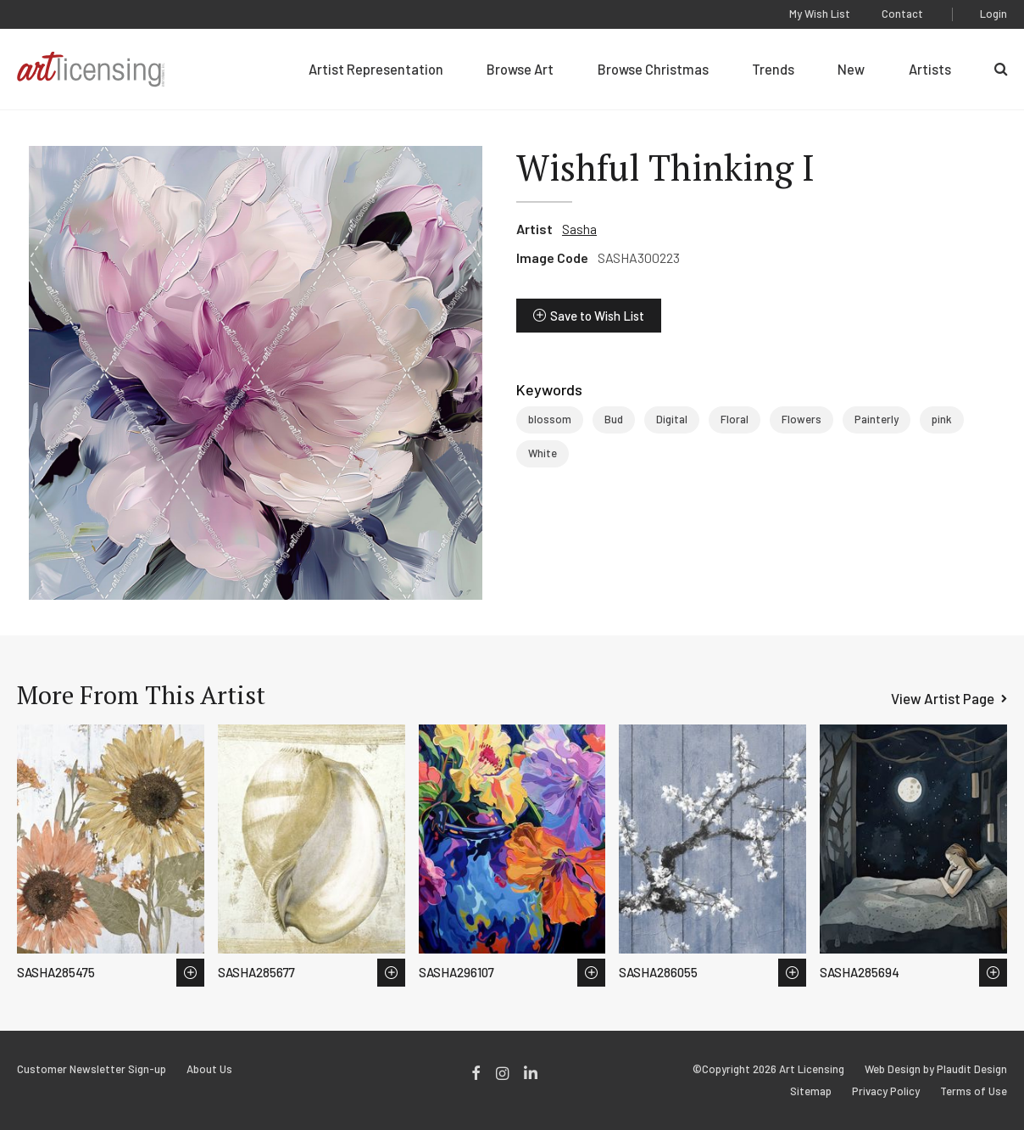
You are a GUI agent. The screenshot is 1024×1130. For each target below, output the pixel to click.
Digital (671, 419)
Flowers (801, 419)
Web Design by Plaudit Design (936, 1069)
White (542, 453)
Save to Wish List (597, 315)
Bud (613, 419)
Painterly (876, 419)
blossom (549, 419)
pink (942, 419)
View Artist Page (942, 698)
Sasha (579, 229)
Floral (735, 419)
